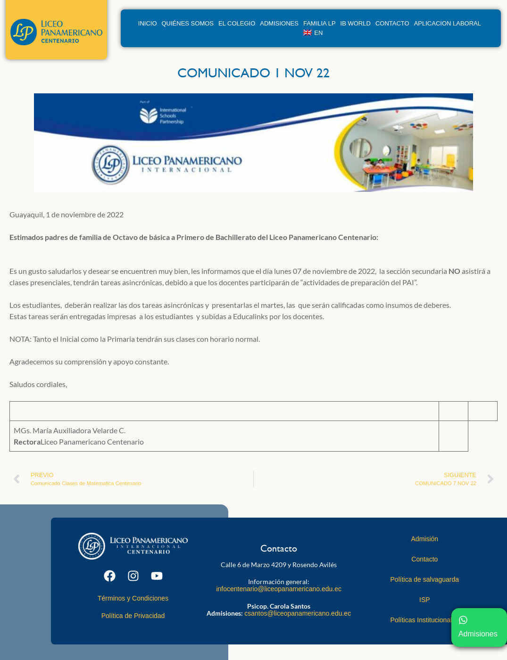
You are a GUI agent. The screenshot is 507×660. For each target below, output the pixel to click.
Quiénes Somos (188, 23)
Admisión (425, 539)
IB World (356, 23)
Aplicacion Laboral (447, 23)
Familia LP (319, 23)
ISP (424, 599)
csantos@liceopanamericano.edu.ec (297, 613)
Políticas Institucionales (425, 620)
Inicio (147, 23)
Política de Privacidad (133, 615)
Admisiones (279, 23)
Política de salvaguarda (425, 579)
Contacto (392, 23)
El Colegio (236, 23)
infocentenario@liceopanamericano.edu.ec (278, 589)
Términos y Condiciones (133, 598)
